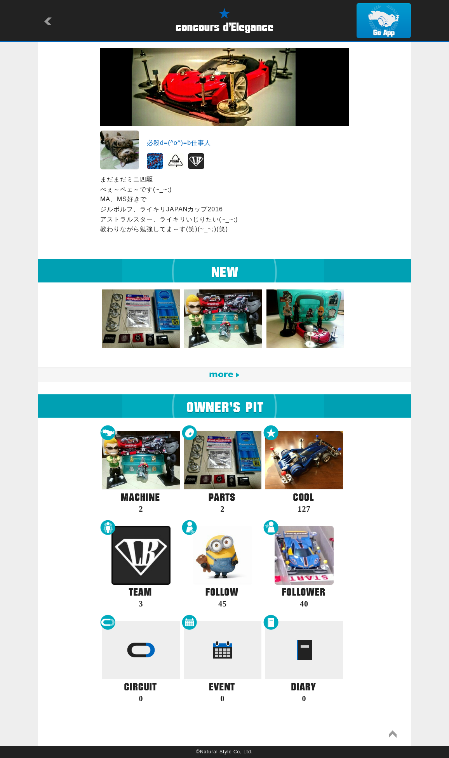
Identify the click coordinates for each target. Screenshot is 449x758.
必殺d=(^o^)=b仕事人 (179, 142)
